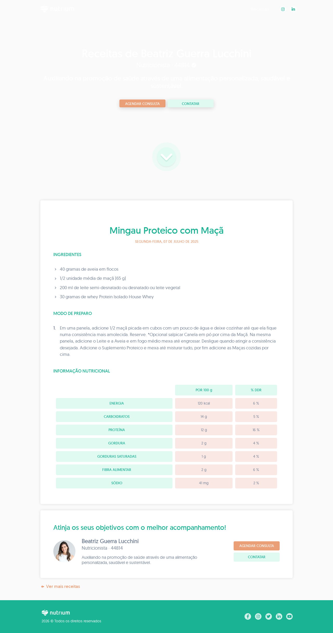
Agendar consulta (142, 103)
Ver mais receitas (60, 586)
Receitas (260, 9)
